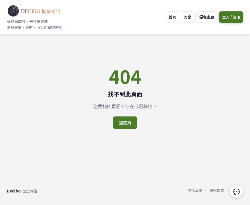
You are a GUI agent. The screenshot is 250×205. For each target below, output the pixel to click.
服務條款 (216, 190)
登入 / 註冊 (231, 17)
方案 (187, 17)
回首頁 (125, 123)
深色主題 (206, 17)
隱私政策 (194, 190)
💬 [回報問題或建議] (236, 191)
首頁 (172, 17)
